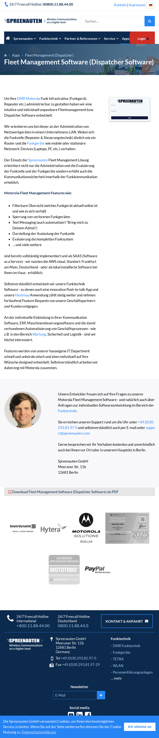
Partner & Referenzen (82, 38)
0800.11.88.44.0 (73, 625)
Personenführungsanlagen (133, 672)
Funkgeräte (36, 143)
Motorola (33, 98)
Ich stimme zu (139, 727)
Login (142, 38)
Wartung (39, 334)
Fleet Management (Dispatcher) (49, 55)
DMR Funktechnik (126, 646)
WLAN (118, 665)
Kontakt (120, 5)
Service (111, 38)
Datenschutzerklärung (39, 732)
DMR (21, 98)
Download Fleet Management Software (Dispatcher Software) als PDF (65, 492)
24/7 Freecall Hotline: (41, 4)
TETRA (118, 659)
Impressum (137, 5)
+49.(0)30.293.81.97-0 (78, 658)
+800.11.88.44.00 (33, 625)
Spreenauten (24, 38)
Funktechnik (50, 38)
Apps (127, 38)
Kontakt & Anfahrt (127, 621)
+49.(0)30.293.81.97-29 (81, 664)
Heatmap (22, 295)
